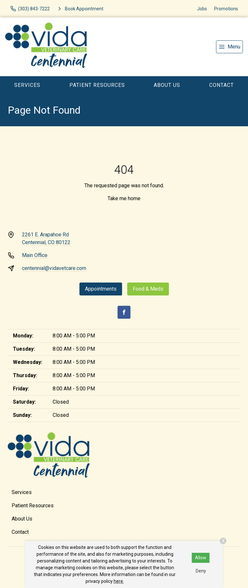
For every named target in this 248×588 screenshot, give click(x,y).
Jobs (202, 8)
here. (119, 581)
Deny (201, 570)
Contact (221, 85)
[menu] (229, 46)
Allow (200, 557)
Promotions (226, 8)
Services (27, 85)
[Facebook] (124, 312)
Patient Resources (97, 85)
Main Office (34, 255)
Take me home (124, 198)
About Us (167, 85)
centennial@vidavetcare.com (54, 268)
